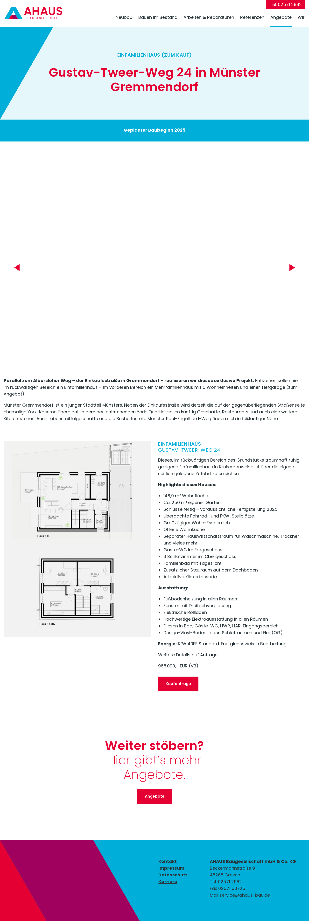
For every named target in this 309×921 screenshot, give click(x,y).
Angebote (281, 17)
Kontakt (167, 861)
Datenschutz (173, 875)
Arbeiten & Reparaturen (208, 17)
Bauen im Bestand (157, 17)
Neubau (124, 17)
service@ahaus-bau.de (244, 895)
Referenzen (252, 17)
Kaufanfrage (178, 683)
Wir (301, 17)
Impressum (171, 868)
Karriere (167, 882)
